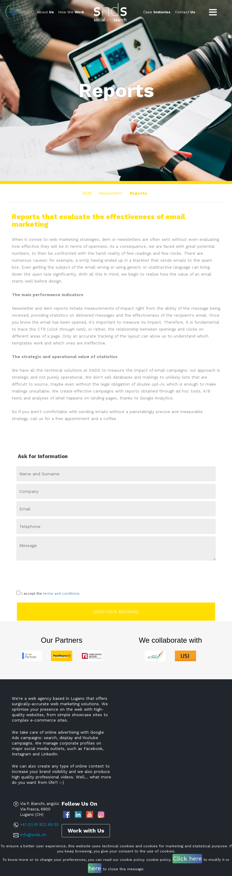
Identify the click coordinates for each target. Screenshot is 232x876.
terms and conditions (61, 594)
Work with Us (86, 830)
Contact (185, 12)
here (94, 868)
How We (71, 12)
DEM (86, 193)
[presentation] (51, 573)
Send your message (116, 611)
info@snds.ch (33, 834)
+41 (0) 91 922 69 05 (39, 824)
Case (156, 12)
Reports (138, 193)
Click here (187, 858)
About (45, 12)
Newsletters (110, 193)
